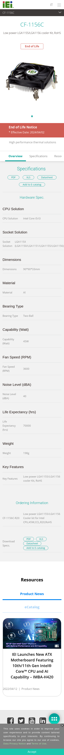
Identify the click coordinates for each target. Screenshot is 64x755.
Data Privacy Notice (14, 743)
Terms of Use (39, 743)
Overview (16, 156)
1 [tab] (32, 116)
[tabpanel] (32, 80)
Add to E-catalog (32, 184)
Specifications (38, 156)
